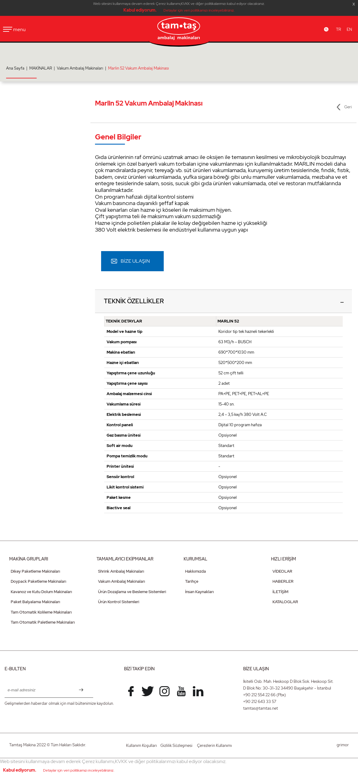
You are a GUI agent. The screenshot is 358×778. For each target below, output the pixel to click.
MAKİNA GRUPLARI (28, 559)
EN (349, 29)
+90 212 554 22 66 (259, 695)
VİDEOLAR (282, 571)
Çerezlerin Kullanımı (214, 745)
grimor (343, 745)
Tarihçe (191, 582)
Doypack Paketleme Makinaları (38, 582)
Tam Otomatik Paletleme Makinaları (43, 622)
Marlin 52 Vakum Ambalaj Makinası (138, 68)
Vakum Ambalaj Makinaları (121, 582)
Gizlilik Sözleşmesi (176, 745)
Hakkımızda (195, 571)
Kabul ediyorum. (139, 10)
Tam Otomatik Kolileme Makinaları (41, 612)
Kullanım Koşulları (141, 745)
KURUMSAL (195, 559)
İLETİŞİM (280, 592)
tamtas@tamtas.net (260, 708)
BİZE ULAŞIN (135, 261)
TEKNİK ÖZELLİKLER (134, 301)
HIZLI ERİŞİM (283, 559)
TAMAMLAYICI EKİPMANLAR (125, 559)
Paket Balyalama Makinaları (35, 602)
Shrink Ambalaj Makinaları (121, 571)
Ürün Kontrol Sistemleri (118, 602)
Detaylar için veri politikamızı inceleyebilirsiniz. (199, 10)
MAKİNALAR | (43, 68)
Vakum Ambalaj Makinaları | (82, 68)
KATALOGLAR (285, 602)
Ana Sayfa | (17, 68)
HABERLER (283, 582)
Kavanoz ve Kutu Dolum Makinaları (41, 592)
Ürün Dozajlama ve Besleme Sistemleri (132, 592)
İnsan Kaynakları (199, 592)
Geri (348, 107)
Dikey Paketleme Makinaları (35, 571)
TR (338, 29)
